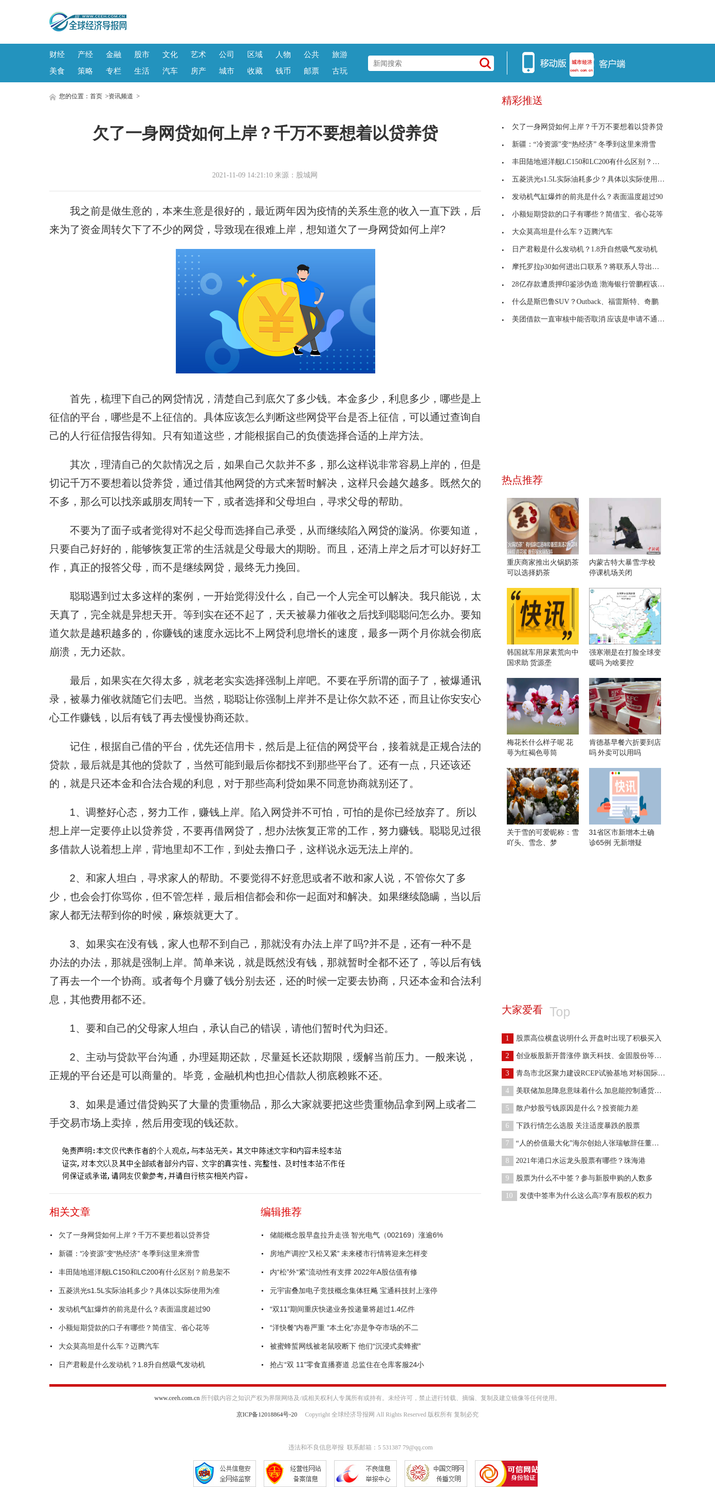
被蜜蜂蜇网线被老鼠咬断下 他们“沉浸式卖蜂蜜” (345, 1346)
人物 (283, 54)
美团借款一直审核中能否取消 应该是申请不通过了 (587, 319)
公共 (311, 54)
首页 (96, 96)
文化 (170, 54)
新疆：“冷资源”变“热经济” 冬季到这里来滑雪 (129, 1253)
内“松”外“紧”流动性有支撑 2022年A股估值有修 (343, 1272)
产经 (85, 54)
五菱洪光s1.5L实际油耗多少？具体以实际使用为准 (139, 1290)
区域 (255, 54)
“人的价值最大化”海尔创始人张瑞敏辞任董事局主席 (591, 1143)
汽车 (170, 70)
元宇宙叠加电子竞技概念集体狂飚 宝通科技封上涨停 (353, 1290)
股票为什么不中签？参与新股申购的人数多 (577, 1178)
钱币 (283, 70)
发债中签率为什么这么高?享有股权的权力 (577, 1195)
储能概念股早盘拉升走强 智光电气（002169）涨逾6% (356, 1235)
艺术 (198, 54)
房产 (198, 70)
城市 (226, 70)
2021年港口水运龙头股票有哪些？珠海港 (574, 1160)
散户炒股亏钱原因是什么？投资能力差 (570, 1108)
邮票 (311, 70)
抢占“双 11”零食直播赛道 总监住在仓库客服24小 (347, 1364)
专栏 (113, 70)
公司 (226, 54)
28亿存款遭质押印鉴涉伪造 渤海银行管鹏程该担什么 (591, 284)
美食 (57, 70)
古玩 (339, 70)
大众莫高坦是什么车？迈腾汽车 (109, 1346)
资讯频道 (120, 96)
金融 (113, 54)
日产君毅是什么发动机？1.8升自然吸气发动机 (132, 1364)
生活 (142, 70)
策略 (85, 70)
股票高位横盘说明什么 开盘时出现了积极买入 (582, 1038)
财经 (57, 54)
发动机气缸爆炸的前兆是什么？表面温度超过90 (135, 1309)
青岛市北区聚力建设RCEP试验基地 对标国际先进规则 (594, 1073)
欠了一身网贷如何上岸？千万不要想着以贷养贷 (134, 1235)
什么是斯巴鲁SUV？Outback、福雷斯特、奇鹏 (580, 302)
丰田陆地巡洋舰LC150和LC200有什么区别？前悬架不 (145, 1272)
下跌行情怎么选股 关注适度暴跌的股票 (571, 1126)
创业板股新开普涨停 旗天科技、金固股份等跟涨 (585, 1056)
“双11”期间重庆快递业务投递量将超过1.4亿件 (342, 1309)
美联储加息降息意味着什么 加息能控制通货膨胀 (585, 1091)
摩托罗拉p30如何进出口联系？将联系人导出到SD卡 (589, 267)
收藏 (255, 70)
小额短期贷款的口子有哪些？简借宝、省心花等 (134, 1327)
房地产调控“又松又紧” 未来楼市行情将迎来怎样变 (349, 1253)
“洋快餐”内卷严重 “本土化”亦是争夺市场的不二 (344, 1327)
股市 (142, 54)
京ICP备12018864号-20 (267, 1414)
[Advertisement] (396, 20)
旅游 (339, 54)
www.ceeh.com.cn (176, 1398)
